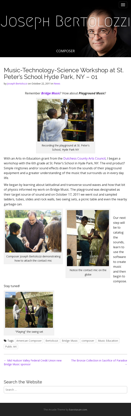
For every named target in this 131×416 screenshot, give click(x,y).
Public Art (11, 346)
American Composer (29, 340)
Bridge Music (70, 340)
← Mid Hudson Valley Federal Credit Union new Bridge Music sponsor (33, 362)
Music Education (108, 340)
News (57, 83)
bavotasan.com (78, 409)
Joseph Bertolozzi (66, 21)
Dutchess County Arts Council (84, 158)
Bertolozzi (51, 340)
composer (88, 340)
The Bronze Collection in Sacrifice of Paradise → (99, 362)
